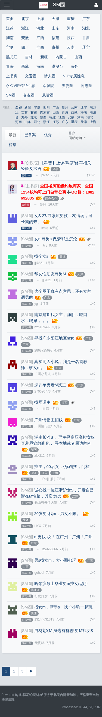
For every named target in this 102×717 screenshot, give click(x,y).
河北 (40, 28)
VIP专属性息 (74, 76)
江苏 (10, 28)
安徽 (25, 38)
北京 (25, 18)
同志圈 (86, 85)
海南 (40, 66)
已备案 (30, 135)
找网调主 (42, 402)
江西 (40, 38)
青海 (10, 66)
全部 (18, 107)
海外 (74, 66)
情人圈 (49, 76)
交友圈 (29, 95)
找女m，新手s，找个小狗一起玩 (63, 607)
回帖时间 (76, 138)
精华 (12, 144)
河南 (71, 28)
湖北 (86, 28)
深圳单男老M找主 (50, 385)
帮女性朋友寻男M (50, 274)
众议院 (48, 85)
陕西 (71, 38)
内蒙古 (61, 57)
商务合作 (51, 198)
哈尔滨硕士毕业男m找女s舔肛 (61, 583)
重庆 (71, 18)
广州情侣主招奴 (48, 420)
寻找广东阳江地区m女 (54, 338)
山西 (78, 57)
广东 (86, 18)
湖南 (10, 38)
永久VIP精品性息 (20, 85)
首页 (10, 18)
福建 (55, 38)
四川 (25, 47)
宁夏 (10, 47)
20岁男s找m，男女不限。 (57, 513)
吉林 (29, 57)
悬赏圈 (48, 95)
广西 (40, 47)
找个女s (41, 256)
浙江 (25, 28)
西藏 (25, 66)
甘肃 (86, 38)
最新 (12, 135)
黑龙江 (11, 57)
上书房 (11, 76)
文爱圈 (30, 76)
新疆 (44, 57)
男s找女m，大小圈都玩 (55, 560)
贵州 (55, 47)
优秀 (48, 135)
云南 (71, 47)
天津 (55, 18)
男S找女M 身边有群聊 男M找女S (63, 630)
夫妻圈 (67, 85)
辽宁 (86, 47)
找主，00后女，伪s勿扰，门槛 (61, 466)
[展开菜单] (6, 5)
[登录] (96, 5)
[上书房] (31, 186)
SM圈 (11, 95)
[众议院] (31, 163)
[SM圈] (27, 215)
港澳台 (57, 66)
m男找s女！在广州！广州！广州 (63, 537)
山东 (55, 28)
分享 (55, 169)
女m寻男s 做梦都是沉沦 (55, 239)
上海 (40, 18)
